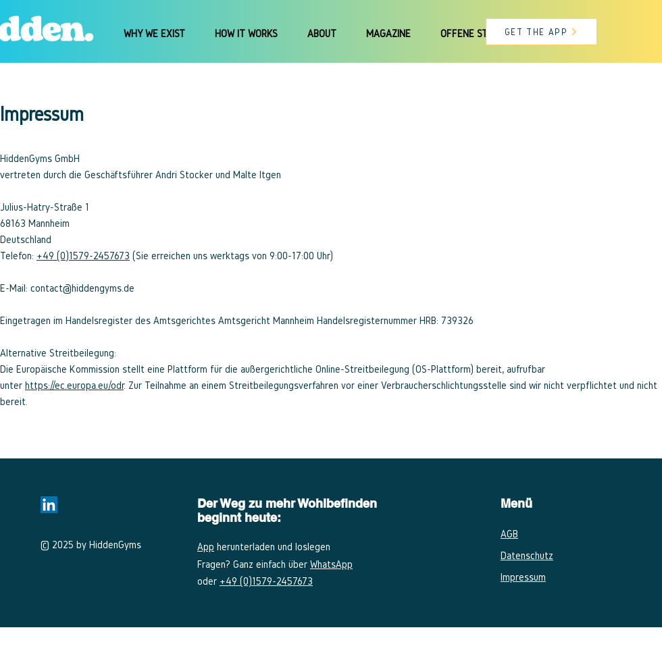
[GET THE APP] (541, 31)
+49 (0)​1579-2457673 (83, 255)
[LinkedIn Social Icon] (49, 504)
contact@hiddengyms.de (82, 288)
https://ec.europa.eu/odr (74, 385)
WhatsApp (331, 564)
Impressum (523, 577)
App (205, 546)
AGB (509, 533)
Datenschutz (527, 555)
